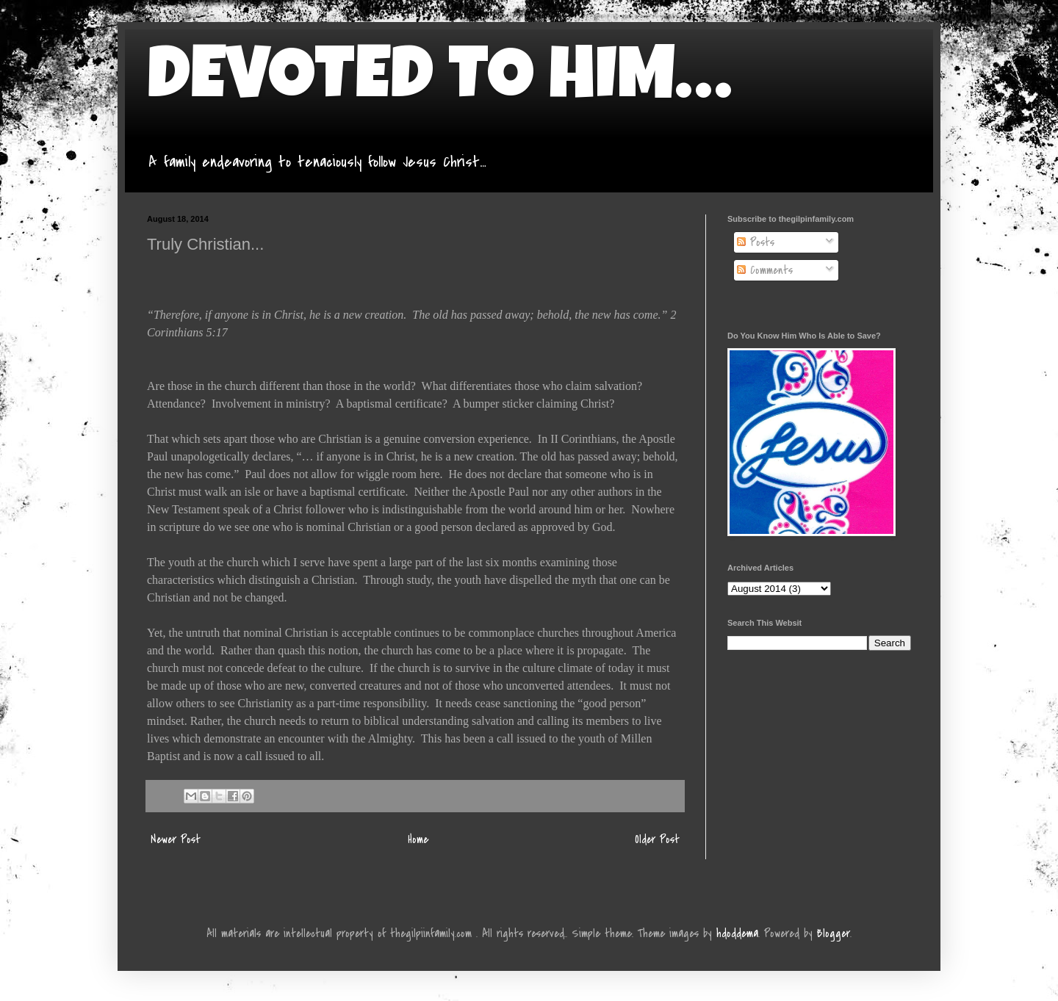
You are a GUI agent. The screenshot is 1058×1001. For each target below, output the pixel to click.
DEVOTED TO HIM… (439, 82)
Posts (755, 242)
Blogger (833, 933)
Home (418, 839)
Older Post (657, 839)
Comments (765, 270)
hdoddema (737, 933)
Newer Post (176, 839)
